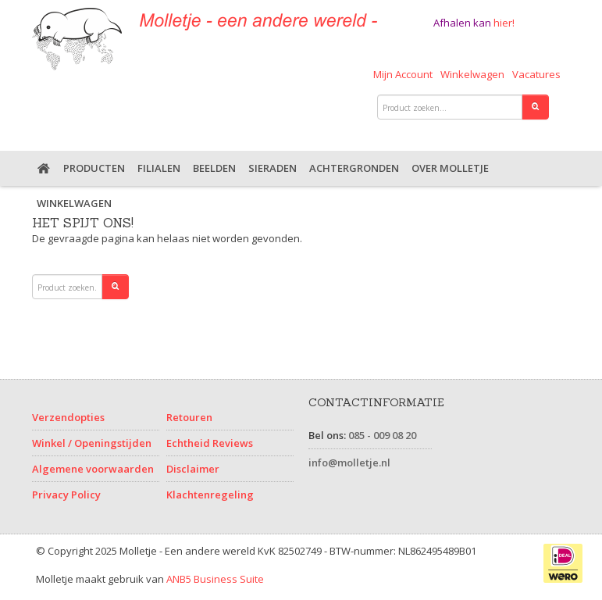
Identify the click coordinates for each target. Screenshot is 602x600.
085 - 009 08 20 (382, 435)
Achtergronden (354, 168)
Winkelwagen (472, 74)
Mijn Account (403, 74)
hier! (504, 23)
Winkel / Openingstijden (91, 443)
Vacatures (536, 74)
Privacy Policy (66, 495)
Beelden (214, 168)
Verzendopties (68, 417)
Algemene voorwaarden (93, 469)
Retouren (189, 417)
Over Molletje (450, 168)
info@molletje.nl (349, 462)
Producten (94, 168)
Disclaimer (192, 469)
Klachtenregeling (210, 495)
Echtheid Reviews (209, 443)
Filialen (158, 168)
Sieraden (272, 168)
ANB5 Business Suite (215, 579)
